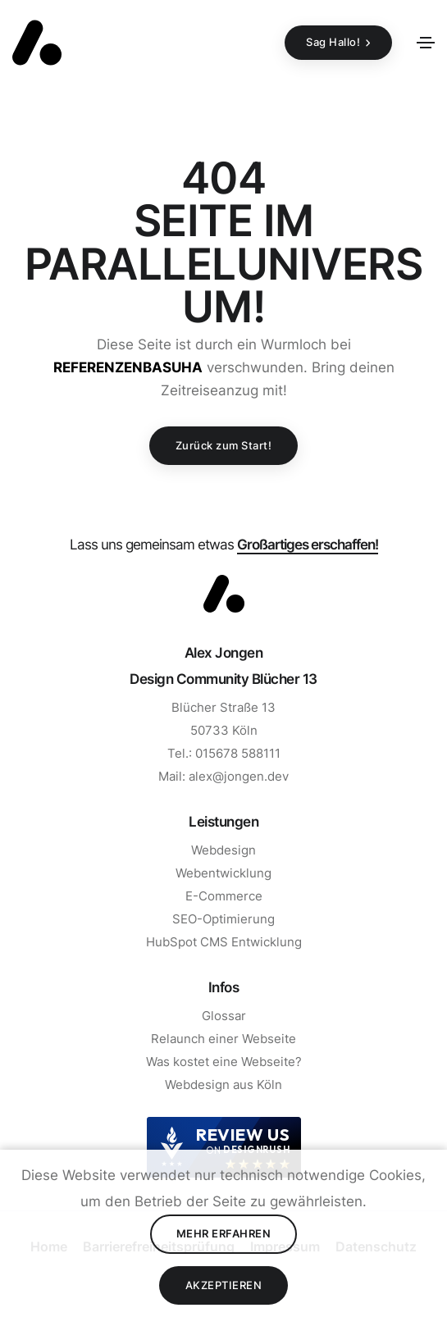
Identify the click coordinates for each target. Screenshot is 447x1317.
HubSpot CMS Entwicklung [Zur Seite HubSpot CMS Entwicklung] (224, 942)
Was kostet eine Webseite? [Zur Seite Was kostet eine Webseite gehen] (224, 1061)
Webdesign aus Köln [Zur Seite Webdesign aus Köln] (223, 1084)
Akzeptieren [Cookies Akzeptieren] (223, 1285)
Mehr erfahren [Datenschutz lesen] (223, 1233)
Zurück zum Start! (224, 445)
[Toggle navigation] (426, 42)
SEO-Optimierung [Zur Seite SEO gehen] (223, 919)
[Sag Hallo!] (338, 42)
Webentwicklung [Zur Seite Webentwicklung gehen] (223, 873)
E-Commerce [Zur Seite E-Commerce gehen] (223, 896)
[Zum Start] (223, 593)
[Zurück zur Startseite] (37, 42)
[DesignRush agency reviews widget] (224, 1147)
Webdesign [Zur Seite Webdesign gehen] (223, 850)
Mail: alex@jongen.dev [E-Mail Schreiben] (223, 776)
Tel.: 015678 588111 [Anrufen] (224, 753)
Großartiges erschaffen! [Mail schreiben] (307, 544)
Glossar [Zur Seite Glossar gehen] (224, 1015)
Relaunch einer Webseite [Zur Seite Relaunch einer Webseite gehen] (223, 1038)
